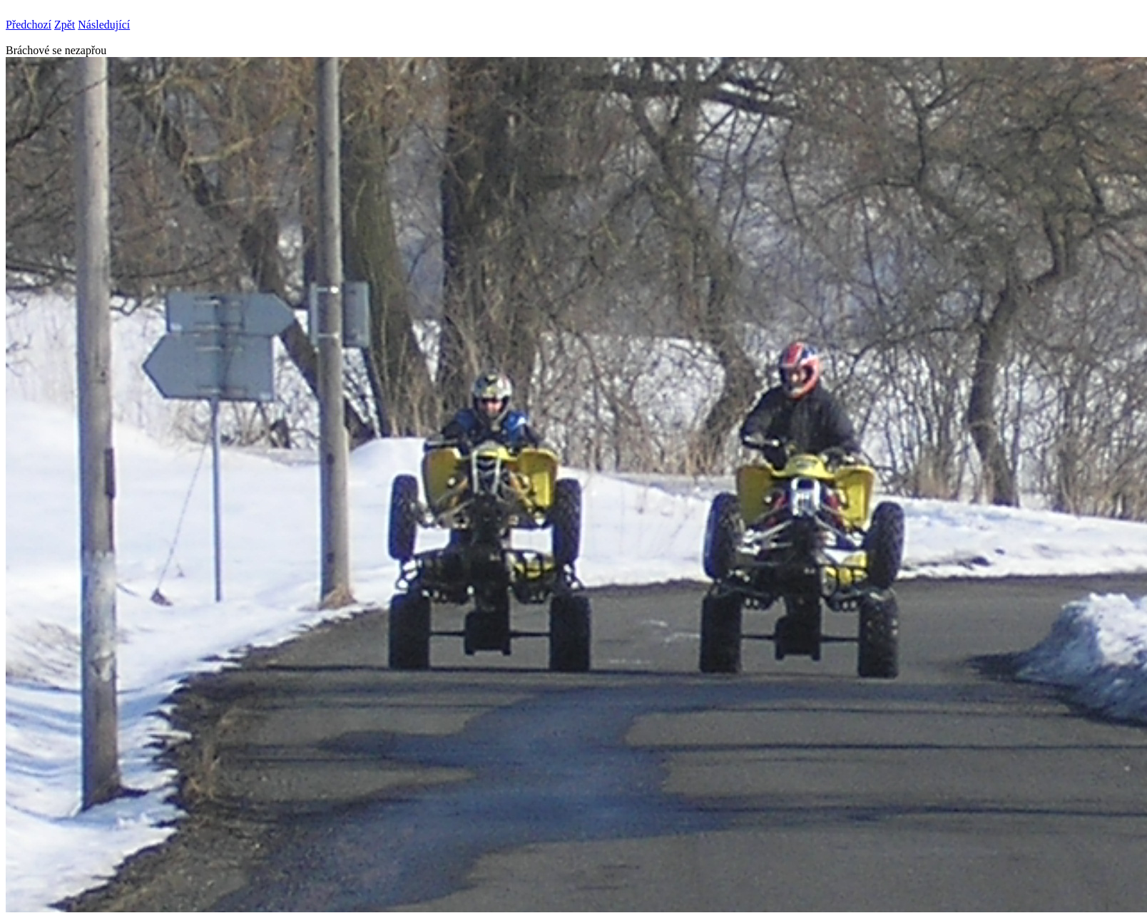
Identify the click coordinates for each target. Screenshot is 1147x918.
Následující (104, 25)
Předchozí (28, 25)
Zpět (64, 25)
